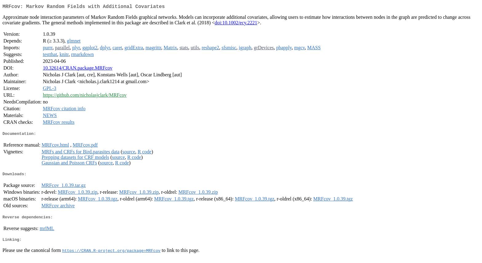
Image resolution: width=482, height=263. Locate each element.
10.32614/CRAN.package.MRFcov (77, 69)
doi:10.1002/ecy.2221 (236, 23)
